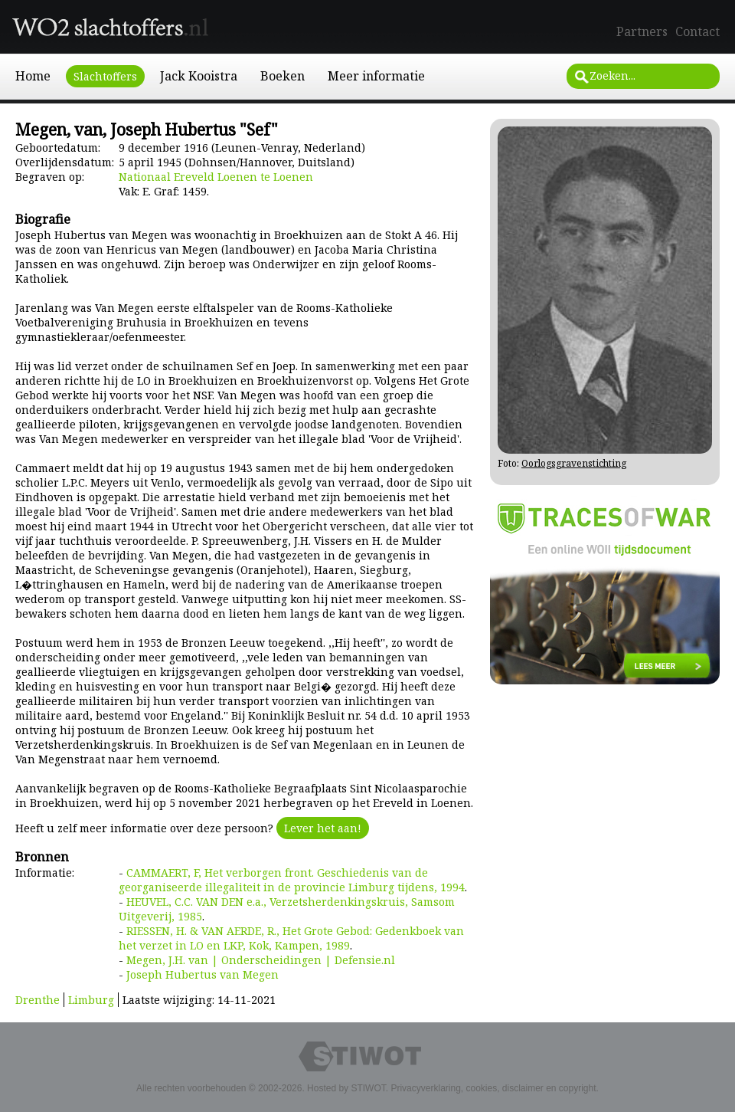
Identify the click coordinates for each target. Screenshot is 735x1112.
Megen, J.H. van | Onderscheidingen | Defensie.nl (260, 960)
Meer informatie (376, 75)
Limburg (91, 999)
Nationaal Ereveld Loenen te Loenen (216, 176)
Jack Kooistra (198, 75)
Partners (642, 31)
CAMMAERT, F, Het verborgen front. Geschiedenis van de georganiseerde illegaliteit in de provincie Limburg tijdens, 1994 (292, 879)
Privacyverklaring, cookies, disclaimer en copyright (493, 1088)
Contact (697, 31)
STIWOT (368, 1088)
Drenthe (37, 999)
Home (33, 75)
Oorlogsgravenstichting (573, 463)
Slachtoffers (105, 76)
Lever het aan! (322, 828)
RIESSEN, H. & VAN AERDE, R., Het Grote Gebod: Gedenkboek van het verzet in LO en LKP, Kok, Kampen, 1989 (291, 938)
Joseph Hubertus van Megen (202, 974)
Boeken (282, 75)
